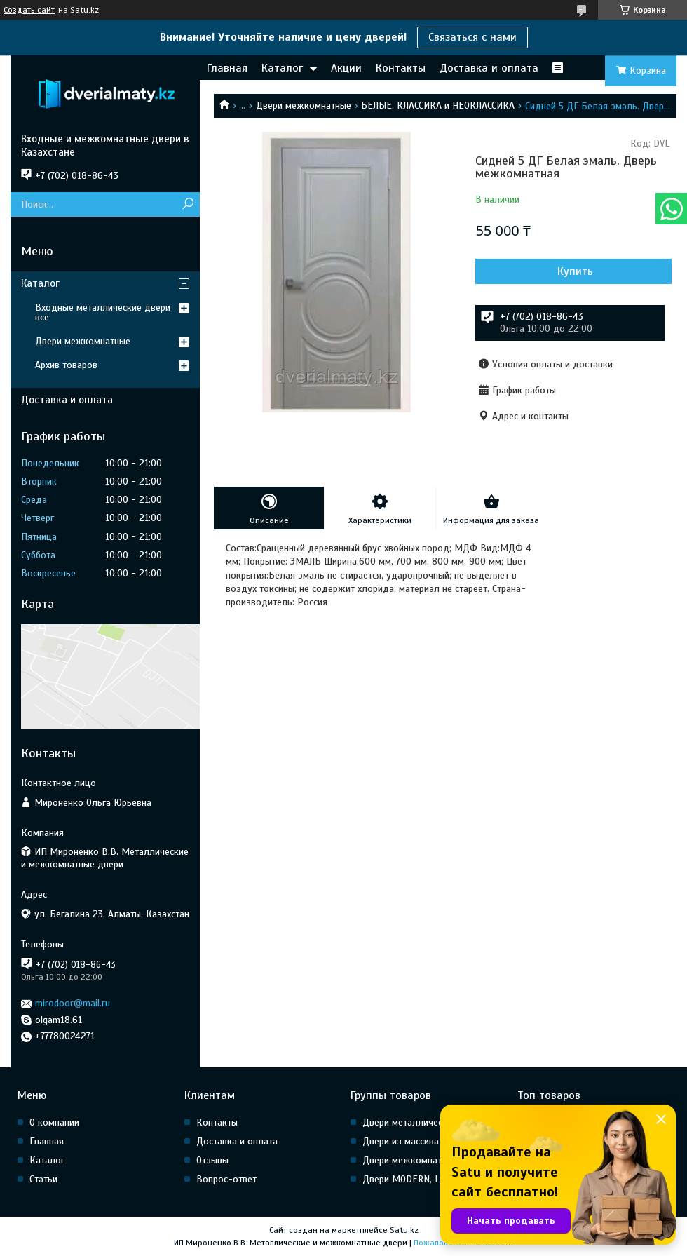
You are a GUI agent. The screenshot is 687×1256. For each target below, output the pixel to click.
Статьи (43, 1179)
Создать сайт (29, 10)
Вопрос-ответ (226, 1179)
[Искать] (187, 204)
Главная (227, 68)
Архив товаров (66, 365)
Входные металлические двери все (102, 312)
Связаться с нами (472, 37)
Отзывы (212, 1160)
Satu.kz (404, 1230)
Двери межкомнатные (303, 106)
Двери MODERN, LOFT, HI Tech (425, 1179)
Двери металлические (409, 1122)
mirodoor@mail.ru (72, 1003)
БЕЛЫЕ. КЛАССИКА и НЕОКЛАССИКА (438, 106)
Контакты (401, 68)
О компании (54, 1122)
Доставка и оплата (489, 68)
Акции (346, 68)
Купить (575, 271)
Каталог (282, 68)
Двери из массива (400, 1141)
